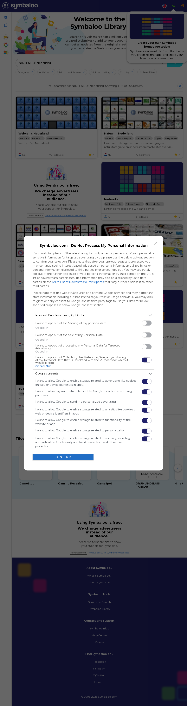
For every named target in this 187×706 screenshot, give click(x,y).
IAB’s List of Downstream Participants (78, 282)
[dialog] (93, 353)
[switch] (147, 323)
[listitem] (93, 315)
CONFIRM (63, 457)
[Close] (155, 243)
